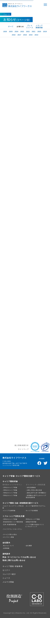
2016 (25, 35)
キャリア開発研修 (10, 481)
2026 (5, 31)
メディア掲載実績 (39, 26)
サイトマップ (23, 449)
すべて (10, 26)
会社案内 (6, 542)
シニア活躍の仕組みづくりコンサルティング (34, 525)
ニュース (6, 578)
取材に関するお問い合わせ (14, 560)
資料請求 (6, 553)
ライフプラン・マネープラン (12, 529)
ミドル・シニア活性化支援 (14, 516)
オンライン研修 (8, 537)
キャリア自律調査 (32, 510)
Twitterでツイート (45, 463)
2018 (13, 35)
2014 (36, 35)
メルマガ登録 (8, 582)
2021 (33, 31)
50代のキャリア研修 (10, 495)
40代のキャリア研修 (10, 493)
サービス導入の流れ (10, 534)
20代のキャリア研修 (10, 487)
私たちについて (8, 545)
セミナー (6, 570)
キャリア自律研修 (9, 510)
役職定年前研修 (31, 522)
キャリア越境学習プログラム (35, 506)
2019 (45, 31)
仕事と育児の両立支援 (34, 490)
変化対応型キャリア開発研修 (13, 522)
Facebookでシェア (39, 463)
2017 (19, 35)
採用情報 (6, 548)
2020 (39, 31)
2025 (11, 31)
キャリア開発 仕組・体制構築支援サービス (21, 503)
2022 (28, 31)
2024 (16, 31)
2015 (31, 35)
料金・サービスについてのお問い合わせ (19, 557)
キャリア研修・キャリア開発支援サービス (21, 476)
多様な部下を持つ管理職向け (36, 493)
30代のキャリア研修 (10, 490)
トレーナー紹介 (9, 574)
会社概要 (29, 545)
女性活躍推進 (31, 487)
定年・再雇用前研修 (9, 524)
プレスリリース (29, 26)
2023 (22, 31)
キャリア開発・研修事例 (13, 566)
